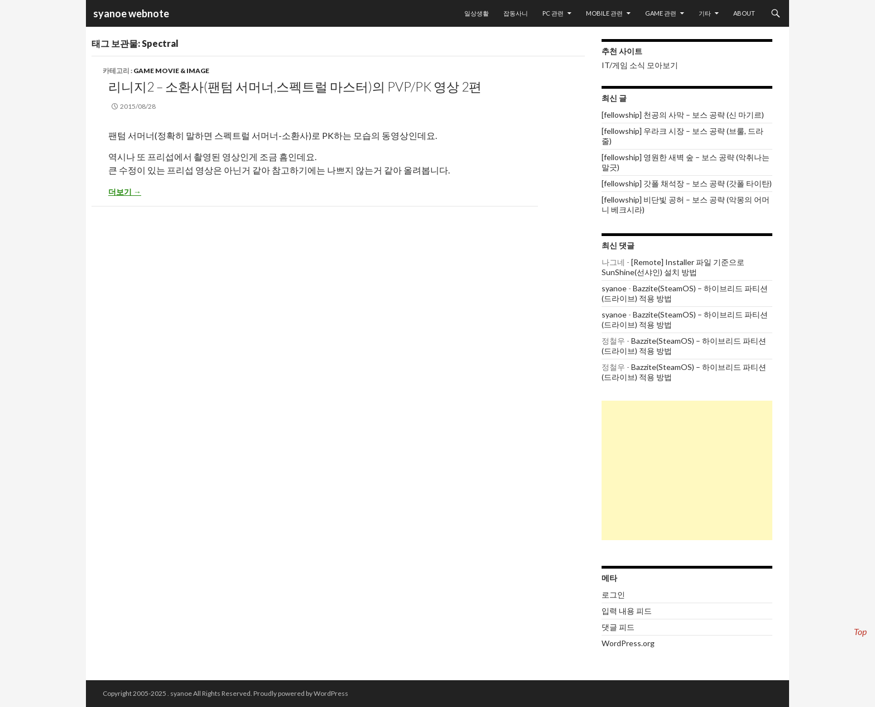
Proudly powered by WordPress (300, 693)
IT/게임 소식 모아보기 (640, 65)
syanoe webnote (130, 13)
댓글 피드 (618, 627)
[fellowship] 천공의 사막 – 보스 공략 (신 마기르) (683, 114)
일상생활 (476, 13)
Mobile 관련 (604, 13)
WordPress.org (628, 643)
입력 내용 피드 (627, 610)
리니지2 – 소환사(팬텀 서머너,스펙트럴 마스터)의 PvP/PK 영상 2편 (295, 86)
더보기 (124, 191)
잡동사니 (515, 13)
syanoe (614, 288)
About (744, 13)
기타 (705, 13)
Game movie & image (171, 70)
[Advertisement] (687, 470)
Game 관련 (660, 13)
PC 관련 (553, 13)
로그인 (613, 594)
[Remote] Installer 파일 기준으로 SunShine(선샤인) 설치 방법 (673, 267)
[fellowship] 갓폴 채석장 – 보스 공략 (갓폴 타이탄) (687, 183)
